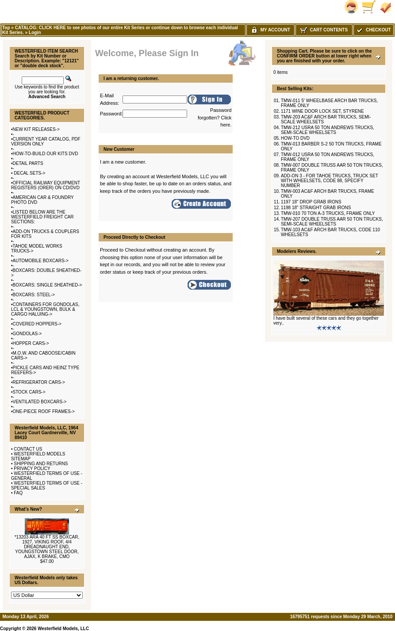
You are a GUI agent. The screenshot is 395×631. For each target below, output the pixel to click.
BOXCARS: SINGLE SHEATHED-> (47, 285)
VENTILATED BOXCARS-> (40, 401)
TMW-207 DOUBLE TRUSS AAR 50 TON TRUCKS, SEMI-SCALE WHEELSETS (332, 221)
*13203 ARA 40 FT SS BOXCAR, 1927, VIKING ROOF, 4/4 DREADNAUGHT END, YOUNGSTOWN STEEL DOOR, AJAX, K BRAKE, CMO (47, 547)
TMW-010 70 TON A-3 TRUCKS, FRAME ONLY (328, 213)
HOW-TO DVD (295, 138)
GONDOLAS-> (27, 333)
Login (35, 32)
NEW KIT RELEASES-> (36, 129)
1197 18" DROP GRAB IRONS (311, 201)
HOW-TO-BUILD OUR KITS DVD (45, 153)
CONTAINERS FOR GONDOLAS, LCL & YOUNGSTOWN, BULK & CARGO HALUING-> (45, 309)
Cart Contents (324, 29)
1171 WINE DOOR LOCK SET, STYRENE (322, 111)
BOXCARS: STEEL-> (34, 294)
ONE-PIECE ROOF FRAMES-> (44, 411)
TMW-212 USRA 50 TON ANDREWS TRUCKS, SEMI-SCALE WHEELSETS (327, 130)
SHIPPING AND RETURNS (41, 463)
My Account (270, 29)
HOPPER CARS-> (31, 343)
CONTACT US (28, 449)
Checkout (373, 29)
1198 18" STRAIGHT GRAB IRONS (316, 207)
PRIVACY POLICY (32, 468)
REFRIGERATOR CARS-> (39, 382)
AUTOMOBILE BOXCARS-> (41, 260)
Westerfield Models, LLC (63, 628)
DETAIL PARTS (28, 163)
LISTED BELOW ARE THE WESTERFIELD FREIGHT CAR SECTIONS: (42, 217)
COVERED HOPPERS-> (37, 323)
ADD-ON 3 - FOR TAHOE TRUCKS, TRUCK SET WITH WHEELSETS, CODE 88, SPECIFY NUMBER (329, 180)
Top (6, 27)
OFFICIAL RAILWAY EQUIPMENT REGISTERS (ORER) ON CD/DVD (45, 185)
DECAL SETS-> (29, 173)
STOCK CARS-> (29, 392)
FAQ (18, 492)
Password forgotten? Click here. (214, 117)
